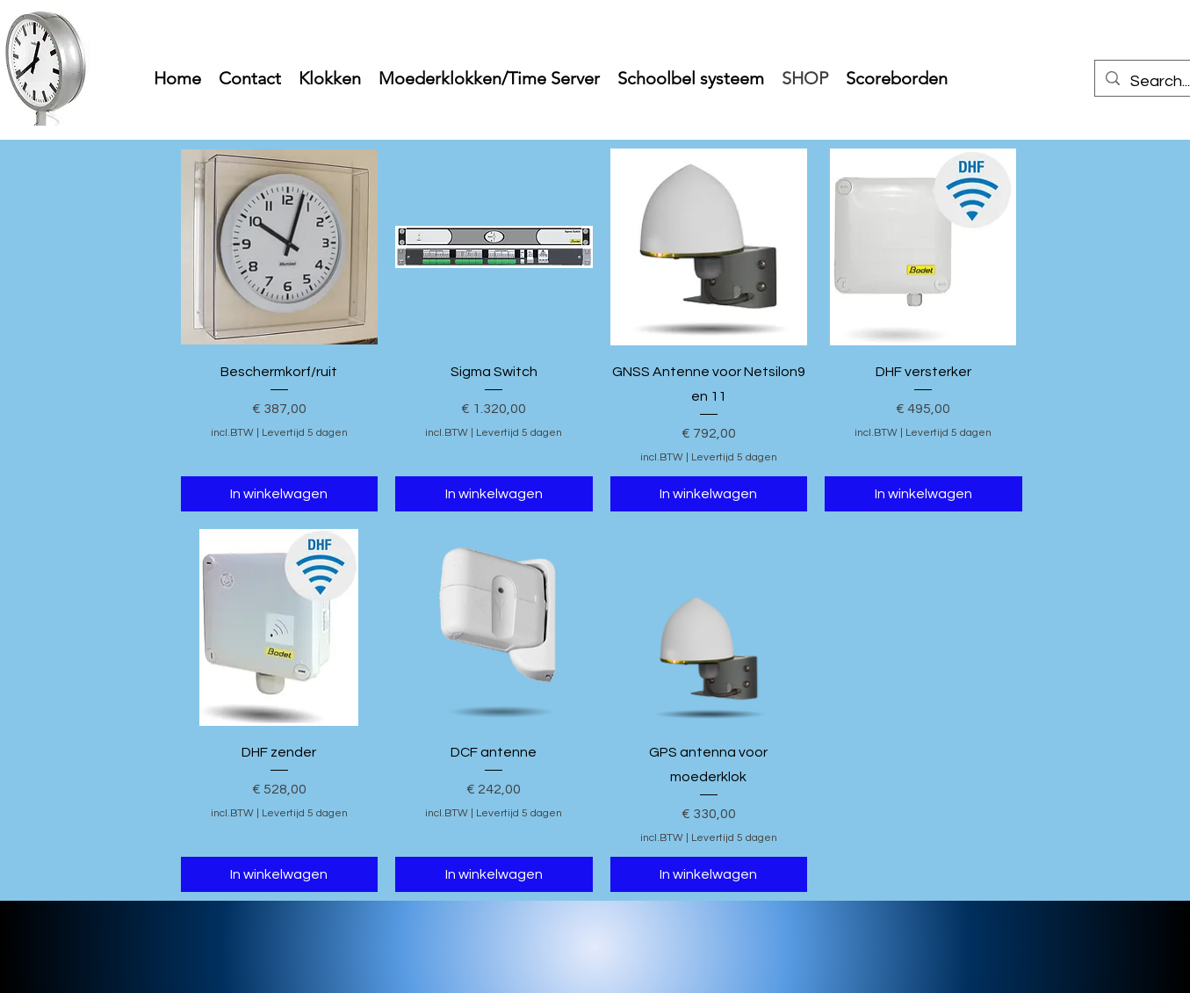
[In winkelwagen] (280, 493)
